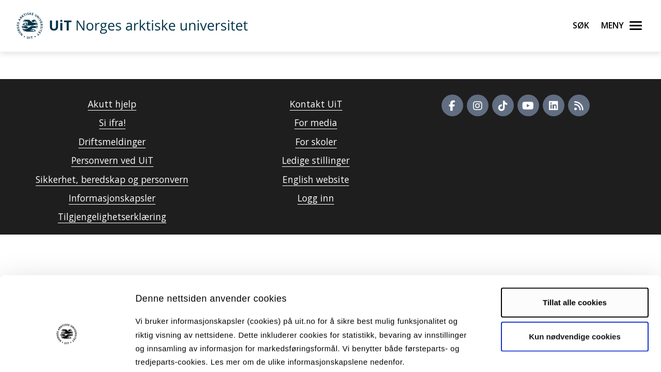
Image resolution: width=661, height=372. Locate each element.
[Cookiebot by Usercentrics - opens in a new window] (67, 352)
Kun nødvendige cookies (575, 284)
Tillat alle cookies (575, 249)
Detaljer (550, 351)
